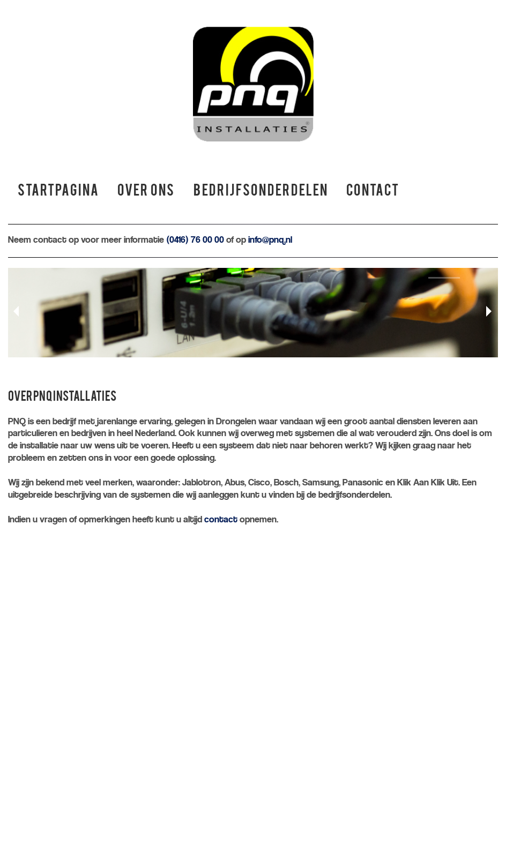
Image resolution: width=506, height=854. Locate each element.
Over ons (146, 191)
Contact (372, 191)
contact (220, 520)
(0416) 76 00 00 (195, 240)
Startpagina (58, 191)
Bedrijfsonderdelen (261, 191)
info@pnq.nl (270, 240)
